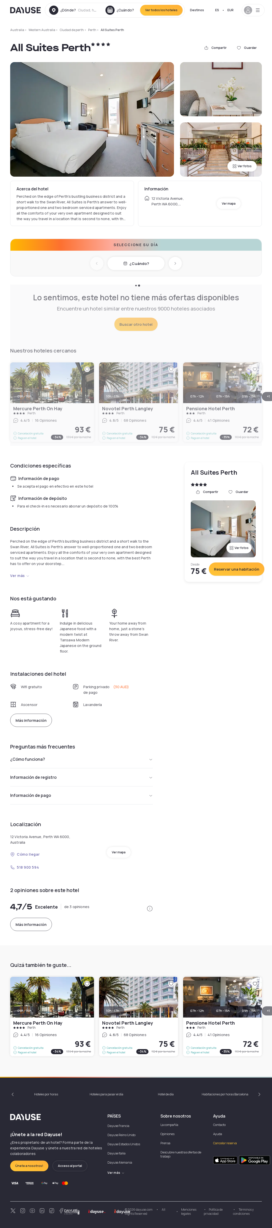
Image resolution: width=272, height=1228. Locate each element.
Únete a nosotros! (29, 1166)
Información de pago (81, 795)
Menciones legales (188, 1211)
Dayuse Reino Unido (121, 1135)
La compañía (169, 1125)
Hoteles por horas (46, 1094)
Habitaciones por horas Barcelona (225, 1094)
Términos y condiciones (243, 1211)
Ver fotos (242, 166)
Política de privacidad (213, 1211)
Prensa (165, 1143)
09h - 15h (249, 1011)
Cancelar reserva (225, 1143)
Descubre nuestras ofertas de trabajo (180, 1154)
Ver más (20, 575)
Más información (31, 720)
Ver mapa (229, 203)
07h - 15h (223, 1011)
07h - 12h (197, 1011)
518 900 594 (24, 867)
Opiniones (167, 1134)
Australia (17, 30)
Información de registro (81, 777)
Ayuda (217, 1134)
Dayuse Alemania (119, 1162)
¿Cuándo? (136, 263)
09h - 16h (24, 1011)
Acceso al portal (70, 1166)
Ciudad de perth (72, 30)
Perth (92, 30)
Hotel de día (166, 1094)
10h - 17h (112, 1011)
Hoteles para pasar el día (106, 1094)
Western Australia (42, 30)
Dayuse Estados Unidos (123, 1144)
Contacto (219, 1125)
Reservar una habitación (236, 569)
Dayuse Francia (118, 1126)
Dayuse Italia (116, 1153)
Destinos (197, 10)
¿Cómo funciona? (81, 759)
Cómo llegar (25, 854)
